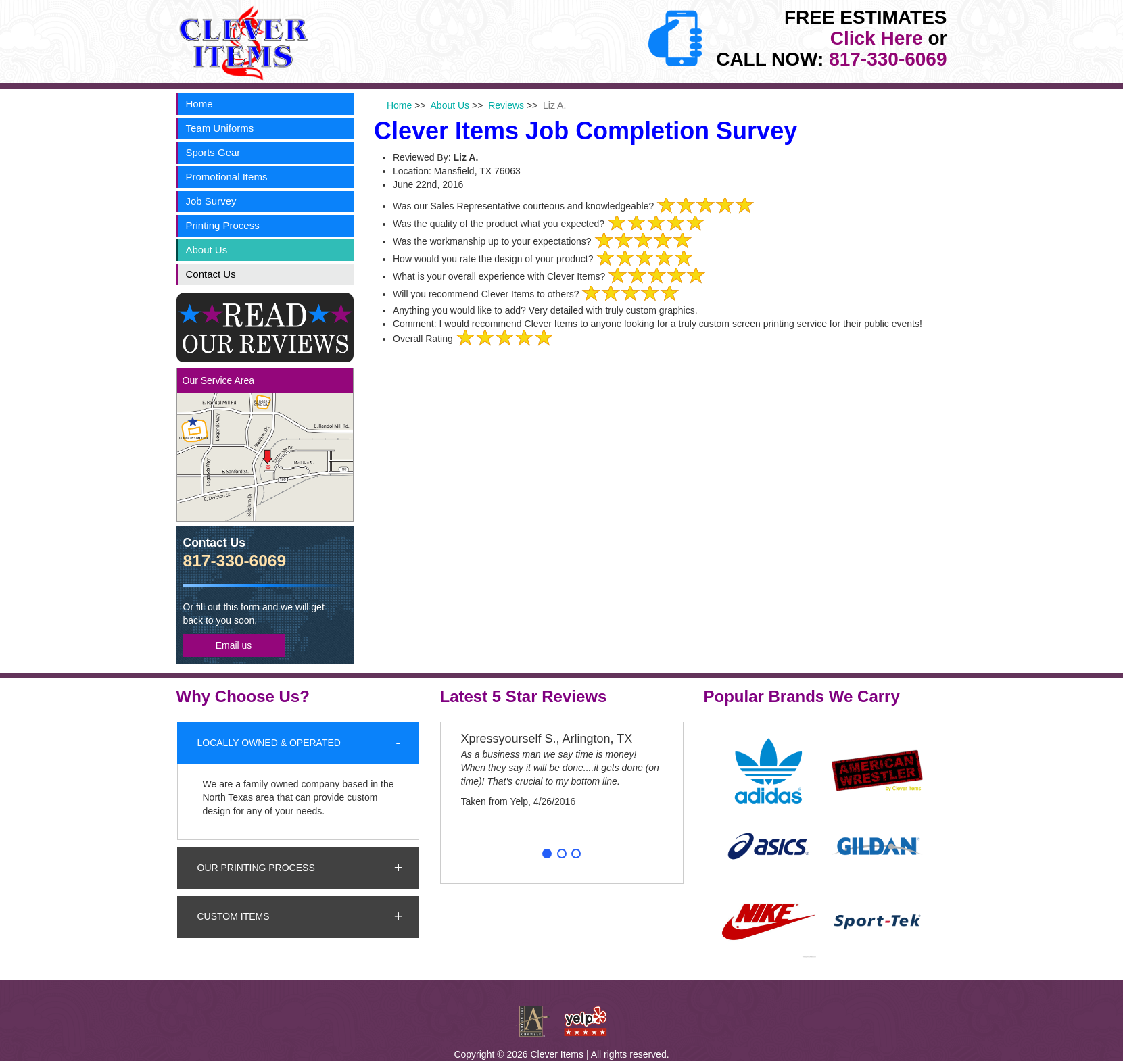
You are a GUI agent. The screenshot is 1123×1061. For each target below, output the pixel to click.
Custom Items (233, 916)
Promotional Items (227, 176)
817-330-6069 (888, 59)
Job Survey (211, 201)
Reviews (506, 105)
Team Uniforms (220, 128)
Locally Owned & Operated (269, 742)
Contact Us (211, 274)
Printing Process (223, 225)
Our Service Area (219, 380)
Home (199, 103)
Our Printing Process (256, 867)
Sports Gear (213, 152)
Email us (234, 645)
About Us (207, 249)
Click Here (876, 38)
